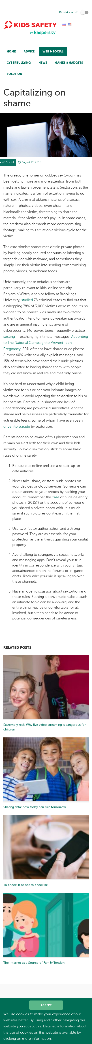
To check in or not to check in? (25, 885)
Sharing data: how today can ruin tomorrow (34, 807)
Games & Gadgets (69, 62)
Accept (46, 1005)
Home (11, 51)
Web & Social (53, 51)
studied (27, 300)
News (43, 62)
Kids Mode (68, 12)
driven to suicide (16, 427)
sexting (9, 337)
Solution (14, 74)
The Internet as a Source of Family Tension (33, 962)
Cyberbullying (19, 62)
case (55, 497)
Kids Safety (30, 24)
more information (36, 1039)
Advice (29, 51)
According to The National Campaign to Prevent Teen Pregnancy (45, 343)
